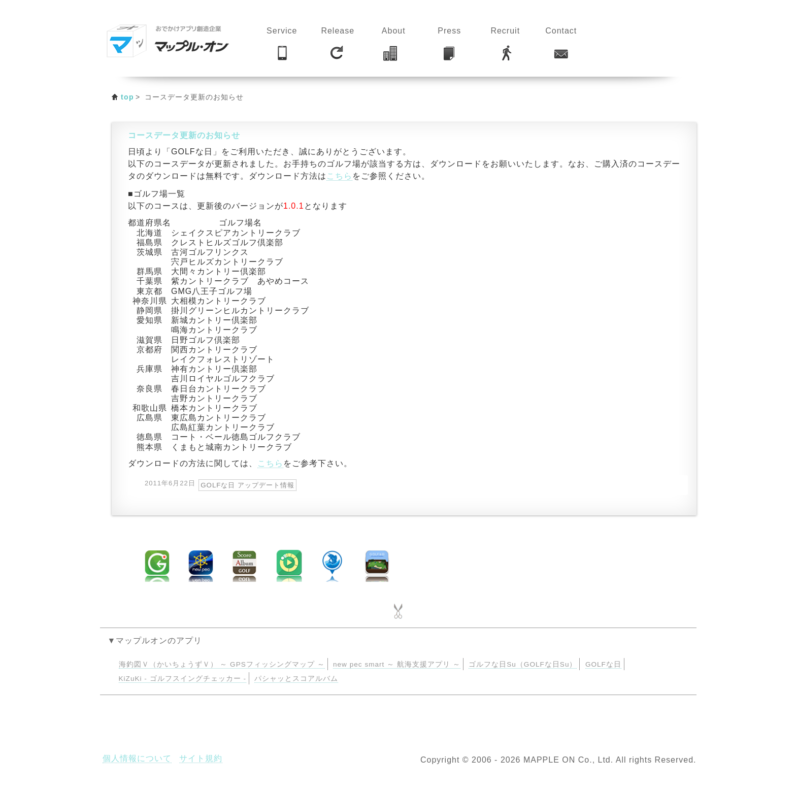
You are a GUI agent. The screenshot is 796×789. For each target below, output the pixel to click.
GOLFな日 (603, 664)
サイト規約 (200, 758)
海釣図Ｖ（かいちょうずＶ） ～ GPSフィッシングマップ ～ (222, 664)
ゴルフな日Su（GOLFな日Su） (523, 664)
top (127, 97)
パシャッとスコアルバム (296, 678)
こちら (339, 176)
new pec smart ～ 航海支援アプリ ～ (396, 664)
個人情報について (137, 758)
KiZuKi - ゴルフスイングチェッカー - (182, 678)
